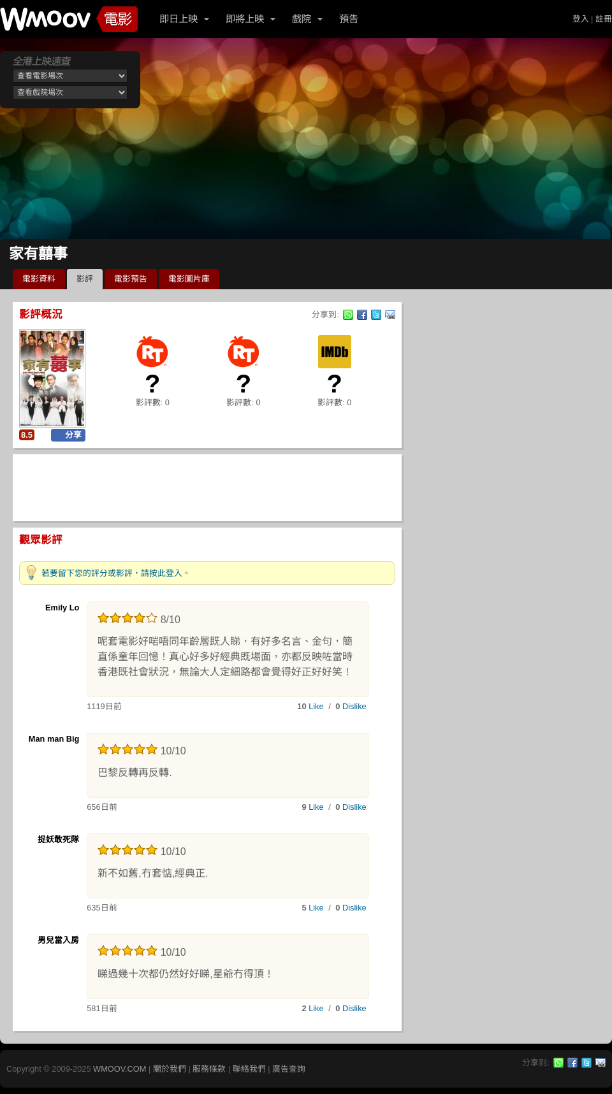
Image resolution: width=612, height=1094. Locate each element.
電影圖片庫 (189, 279)
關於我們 (169, 1069)
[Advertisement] (305, 140)
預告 (348, 18)
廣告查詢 (288, 1069)
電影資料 (38, 279)
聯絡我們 (249, 1069)
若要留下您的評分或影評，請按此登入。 (116, 573)
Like (316, 706)
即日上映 (178, 18)
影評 (84, 279)
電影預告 (130, 279)
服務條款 (209, 1069)
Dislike (354, 706)
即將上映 (245, 18)
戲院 (301, 18)
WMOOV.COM (119, 1069)
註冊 (603, 19)
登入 (580, 19)
